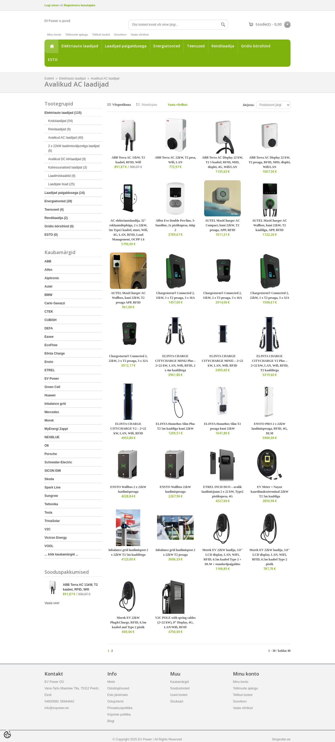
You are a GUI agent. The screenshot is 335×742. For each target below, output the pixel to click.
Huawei (49, 395)
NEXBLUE (51, 437)
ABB (47, 261)
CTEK (48, 311)
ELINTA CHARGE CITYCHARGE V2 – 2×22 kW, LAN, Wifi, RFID (128, 428)
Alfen (48, 270)
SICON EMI (52, 471)
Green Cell (52, 387)
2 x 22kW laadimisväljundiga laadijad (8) (73, 148)
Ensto (48, 362)
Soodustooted (179, 688)
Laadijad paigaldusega (126, 45)
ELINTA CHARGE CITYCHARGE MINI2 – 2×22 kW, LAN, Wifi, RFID (222, 360)
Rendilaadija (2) (56, 218)
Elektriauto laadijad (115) (62, 113)
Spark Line (52, 487)
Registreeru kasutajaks (79, 5)
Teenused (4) (54, 209)
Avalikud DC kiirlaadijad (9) (67, 159)
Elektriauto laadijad (80, 45)
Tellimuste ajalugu (76, 34)
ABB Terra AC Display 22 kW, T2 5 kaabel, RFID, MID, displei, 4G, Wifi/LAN (222, 162)
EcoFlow (50, 345)
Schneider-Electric (58, 462)
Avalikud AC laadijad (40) (65, 137)
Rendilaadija (222, 45)
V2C (47, 529)
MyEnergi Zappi (56, 429)
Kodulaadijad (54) (60, 121)
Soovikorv (120, 34)
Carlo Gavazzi (54, 303)
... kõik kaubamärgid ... (61, 554)
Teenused (196, 45)
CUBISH (50, 320)
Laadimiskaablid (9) (61, 176)
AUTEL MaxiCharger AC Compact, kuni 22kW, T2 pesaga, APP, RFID (222, 225)
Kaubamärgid (179, 682)
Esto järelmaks (117, 695)
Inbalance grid (55, 404)
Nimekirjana (149, 104)
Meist (111, 682)
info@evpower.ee (56, 708)
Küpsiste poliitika (119, 714)
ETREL (49, 370)
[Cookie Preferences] (7, 734)
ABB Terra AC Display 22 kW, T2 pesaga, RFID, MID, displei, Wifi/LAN (270, 162)
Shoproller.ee (281, 739)
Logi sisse (51, 5)
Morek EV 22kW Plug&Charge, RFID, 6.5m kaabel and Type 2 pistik (128, 622)
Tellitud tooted (101, 34)
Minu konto (54, 34)
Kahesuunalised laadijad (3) (67, 167)
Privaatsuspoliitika (119, 708)
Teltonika (51, 504)
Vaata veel (51, 603)
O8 (46, 445)
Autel (48, 286)
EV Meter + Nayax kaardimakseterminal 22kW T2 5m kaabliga (269, 491)
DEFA (48, 328)
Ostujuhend (115, 701)
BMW (48, 295)
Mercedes (51, 412)
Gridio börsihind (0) (59, 226)
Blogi (110, 721)
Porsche (50, 454)
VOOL (48, 546)
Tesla (48, 512)
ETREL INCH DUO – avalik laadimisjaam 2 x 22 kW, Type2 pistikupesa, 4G (222, 491)
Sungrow (51, 496)
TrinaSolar (52, 521)
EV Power (51, 378)
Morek (49, 420)
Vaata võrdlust (140, 34)
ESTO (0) (51, 235)
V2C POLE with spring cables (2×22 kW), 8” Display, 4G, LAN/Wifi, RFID (175, 622)
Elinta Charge (54, 353)
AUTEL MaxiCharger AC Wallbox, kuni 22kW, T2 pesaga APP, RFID (128, 297)
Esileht (51, 46)
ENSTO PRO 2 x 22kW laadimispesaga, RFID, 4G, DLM (270, 428)
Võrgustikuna (121, 104)
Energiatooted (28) (58, 201)
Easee (49, 337)
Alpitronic (51, 278)
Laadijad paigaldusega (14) (64, 193)
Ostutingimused (118, 688)
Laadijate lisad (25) (61, 184)
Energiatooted (166, 45)
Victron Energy (55, 537)
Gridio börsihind (255, 45)
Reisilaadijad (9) (59, 129)
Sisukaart (176, 701)
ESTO (53, 59)
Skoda (49, 479)
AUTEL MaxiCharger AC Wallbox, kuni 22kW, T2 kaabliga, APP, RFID (269, 225)
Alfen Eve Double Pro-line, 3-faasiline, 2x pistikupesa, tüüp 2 (175, 225)
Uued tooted (178, 695)
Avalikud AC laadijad (105, 78)
